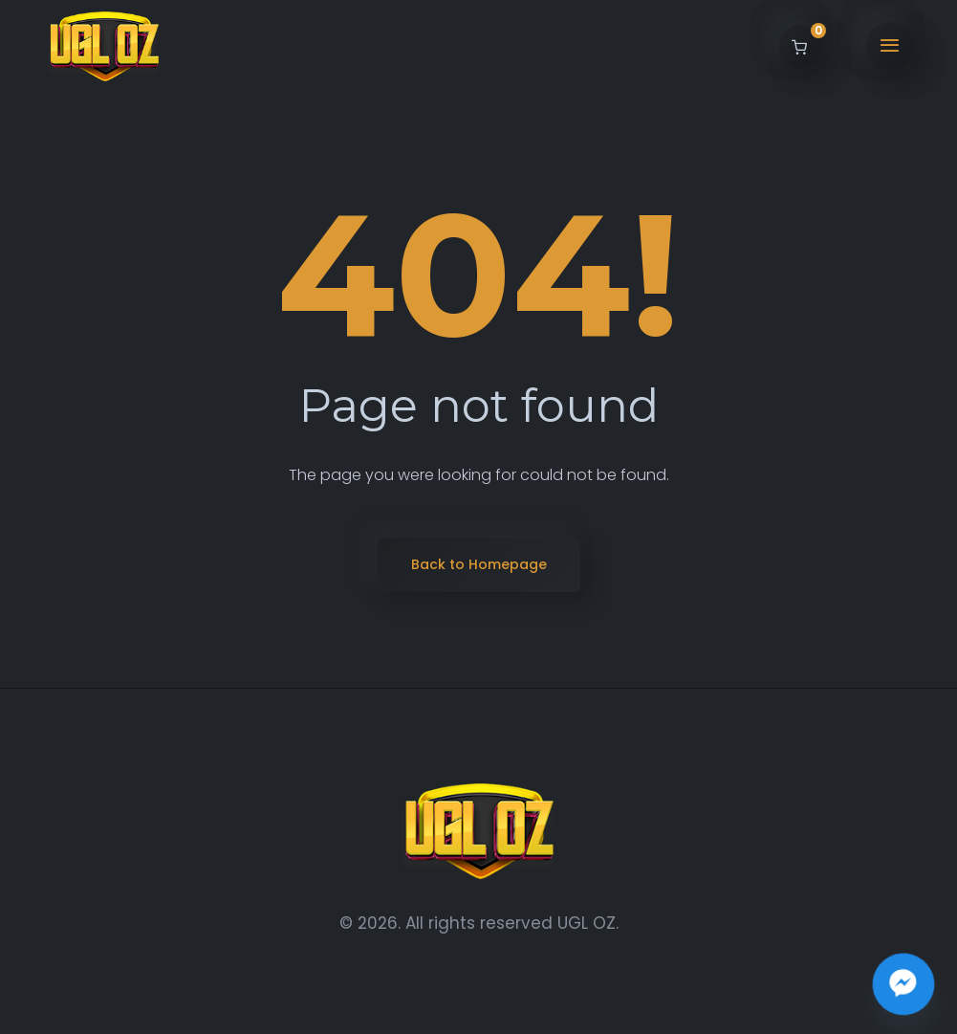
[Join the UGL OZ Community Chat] (903, 984)
